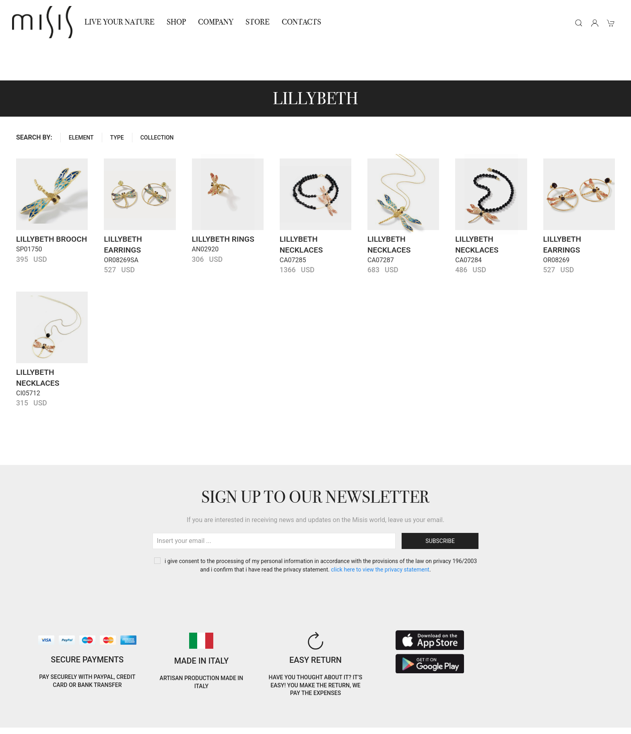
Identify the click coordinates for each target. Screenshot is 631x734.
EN (543, 707)
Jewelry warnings (147, 723)
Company (215, 22)
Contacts (301, 22)
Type (117, 101)
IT (522, 707)
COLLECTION (157, 101)
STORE (257, 22)
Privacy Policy (73, 713)
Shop (176, 22)
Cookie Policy (28, 713)
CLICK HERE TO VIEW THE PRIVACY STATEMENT (380, 533)
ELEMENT (81, 101)
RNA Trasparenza (92, 723)
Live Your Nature (120, 22)
